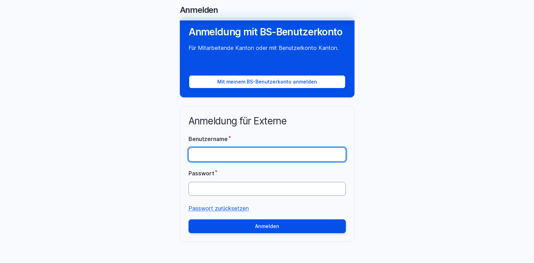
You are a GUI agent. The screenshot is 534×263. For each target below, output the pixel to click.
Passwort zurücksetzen (219, 208)
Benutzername (208, 138)
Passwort (201, 173)
